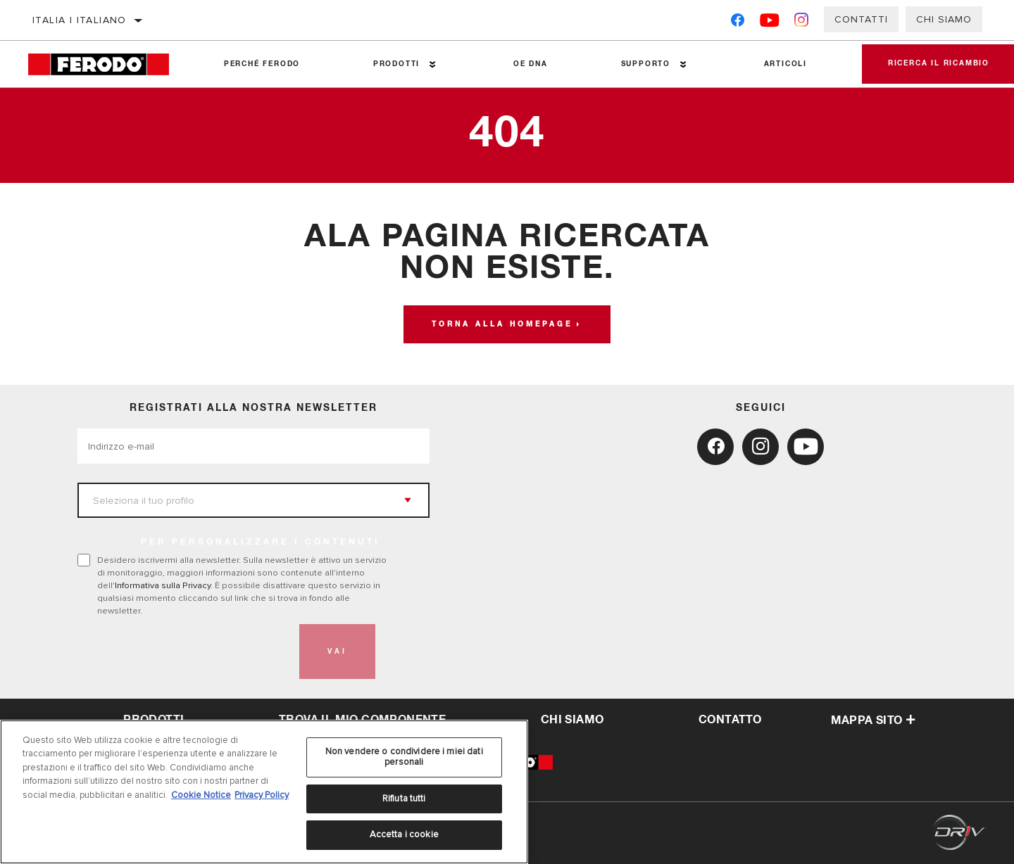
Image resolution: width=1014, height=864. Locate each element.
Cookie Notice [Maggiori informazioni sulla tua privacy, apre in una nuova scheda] (201, 795)
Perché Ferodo (261, 64)
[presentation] (184, 651)
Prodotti (395, 64)
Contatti (861, 19)
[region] (264, 792)
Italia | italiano (79, 20)
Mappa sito (873, 720)
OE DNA (528, 64)
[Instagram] (801, 23)
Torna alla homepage (502, 324)
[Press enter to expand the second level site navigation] (431, 64)
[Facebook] (737, 23)
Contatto (730, 719)
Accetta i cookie (404, 834)
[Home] (107, 64)
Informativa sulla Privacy (163, 585)
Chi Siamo (944, 19)
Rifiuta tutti (404, 798)
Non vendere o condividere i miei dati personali (404, 757)
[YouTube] (770, 23)
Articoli (781, 64)
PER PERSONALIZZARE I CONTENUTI (260, 542)
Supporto (642, 64)
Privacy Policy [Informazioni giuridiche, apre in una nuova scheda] (261, 795)
